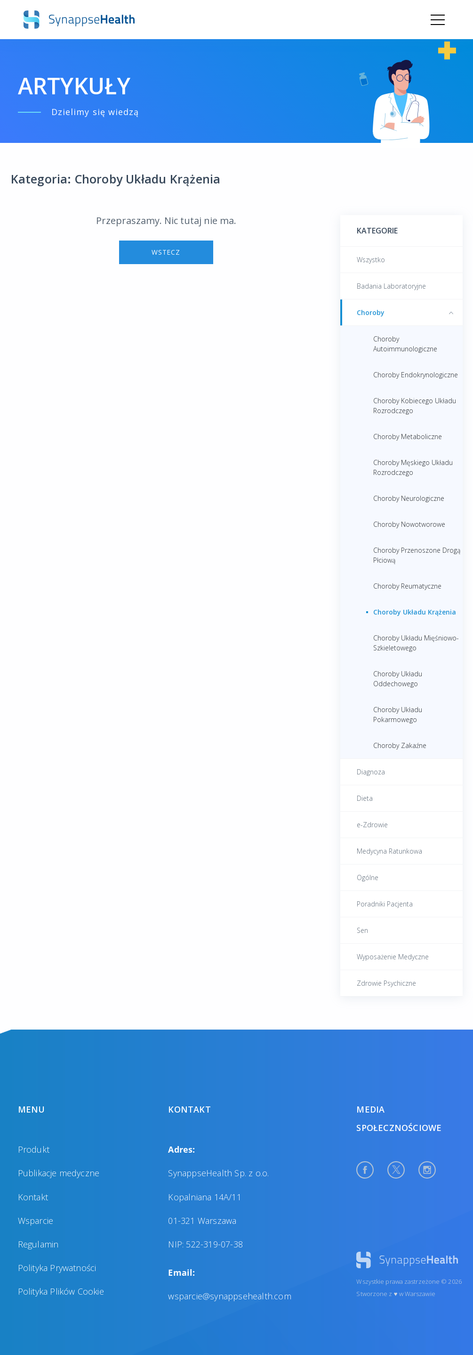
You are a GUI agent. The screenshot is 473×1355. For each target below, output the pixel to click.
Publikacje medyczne (59, 1173)
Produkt (33, 1149)
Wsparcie (36, 1220)
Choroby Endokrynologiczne (415, 374)
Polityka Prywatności (57, 1267)
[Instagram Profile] (427, 1170)
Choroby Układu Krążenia (414, 611)
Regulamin (38, 1244)
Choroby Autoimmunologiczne (405, 343)
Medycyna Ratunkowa (389, 851)
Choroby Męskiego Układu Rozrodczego (413, 467)
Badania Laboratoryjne (391, 286)
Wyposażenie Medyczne (393, 956)
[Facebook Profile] (365, 1170)
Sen (362, 930)
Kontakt (33, 1197)
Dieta (365, 798)
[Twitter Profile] (396, 1170)
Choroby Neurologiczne (408, 498)
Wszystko (371, 259)
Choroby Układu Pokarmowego (397, 714)
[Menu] (438, 19)
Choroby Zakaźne (399, 745)
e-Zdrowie (372, 824)
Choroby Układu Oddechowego (397, 678)
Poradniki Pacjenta (385, 903)
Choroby (405, 312)
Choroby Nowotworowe (409, 524)
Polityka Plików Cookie (61, 1291)
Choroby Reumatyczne (407, 586)
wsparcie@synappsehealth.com (229, 1296)
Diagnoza (371, 771)
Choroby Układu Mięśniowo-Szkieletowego (416, 642)
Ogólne (367, 877)
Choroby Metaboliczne (407, 436)
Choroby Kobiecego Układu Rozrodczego (414, 405)
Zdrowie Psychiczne (386, 983)
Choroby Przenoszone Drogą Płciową (416, 555)
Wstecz (166, 252)
